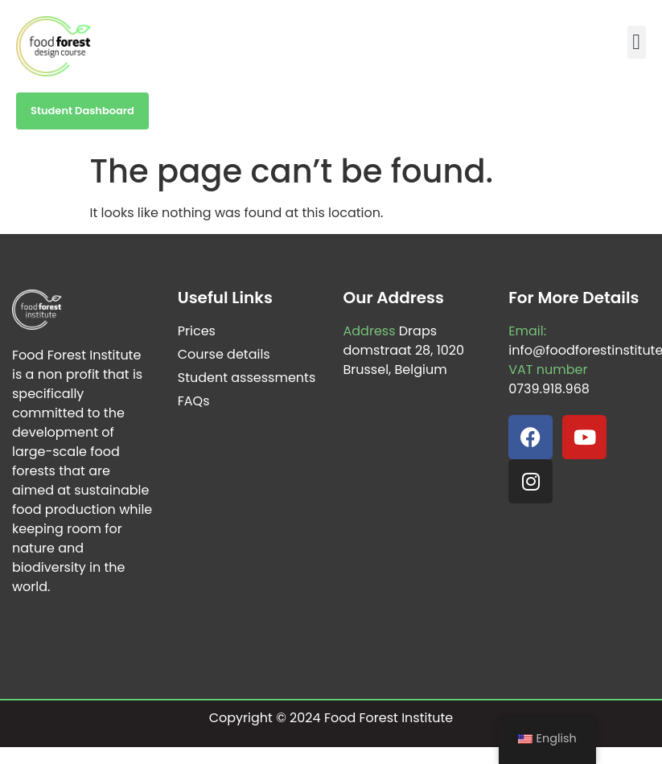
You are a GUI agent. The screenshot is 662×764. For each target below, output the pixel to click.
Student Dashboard (82, 110)
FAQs (194, 401)
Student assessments (247, 377)
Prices (197, 331)
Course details (224, 354)
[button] (636, 42)
